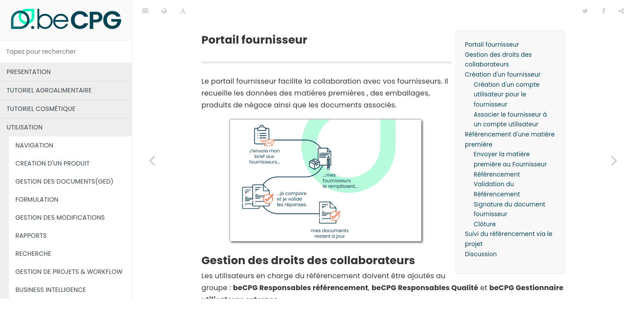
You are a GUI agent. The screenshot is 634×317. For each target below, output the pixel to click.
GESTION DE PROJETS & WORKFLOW (69, 271)
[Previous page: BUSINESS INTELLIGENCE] (152, 160)
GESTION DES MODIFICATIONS (60, 217)
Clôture (485, 202)
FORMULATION (37, 199)
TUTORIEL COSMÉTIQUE (41, 108)
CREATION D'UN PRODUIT (52, 163)
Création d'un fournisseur (503, 52)
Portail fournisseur (492, 22)
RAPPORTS (31, 235)
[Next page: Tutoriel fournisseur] (614, 160)
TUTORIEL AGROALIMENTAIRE (49, 90)
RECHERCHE (33, 253)
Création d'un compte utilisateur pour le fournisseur (507, 73)
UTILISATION (25, 127)
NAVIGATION (34, 145)
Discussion (481, 232)
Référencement (497, 152)
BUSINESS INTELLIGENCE (50, 289)
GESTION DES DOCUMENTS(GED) (64, 181)
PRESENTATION (29, 71)
